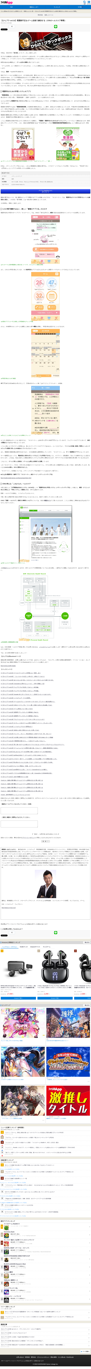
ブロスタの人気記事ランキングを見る (10, 1212)
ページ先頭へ (85, 1354)
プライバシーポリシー (28, 840)
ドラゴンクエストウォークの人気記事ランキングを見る (14, 1191)
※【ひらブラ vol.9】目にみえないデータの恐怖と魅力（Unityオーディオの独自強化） (26, 751)
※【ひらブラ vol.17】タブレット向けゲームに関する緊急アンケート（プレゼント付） (27, 723)
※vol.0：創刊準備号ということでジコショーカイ (15, 794)
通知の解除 (53, 1359)
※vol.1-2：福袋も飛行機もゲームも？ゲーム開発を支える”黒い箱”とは (22, 787)
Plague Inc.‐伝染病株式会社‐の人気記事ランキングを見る (14, 1205)
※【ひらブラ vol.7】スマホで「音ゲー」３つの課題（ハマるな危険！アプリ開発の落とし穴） (29, 759)
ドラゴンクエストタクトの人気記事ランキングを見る (14, 1218)
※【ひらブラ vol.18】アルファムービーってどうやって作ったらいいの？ (23, 719)
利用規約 (27, 1359)
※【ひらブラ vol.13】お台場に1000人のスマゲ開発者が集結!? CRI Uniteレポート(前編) (27, 737)
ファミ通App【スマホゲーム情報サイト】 (11, 11)
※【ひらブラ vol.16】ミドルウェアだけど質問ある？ (17, 726)
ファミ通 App (7, 2)
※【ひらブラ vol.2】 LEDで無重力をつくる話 (14, 776)
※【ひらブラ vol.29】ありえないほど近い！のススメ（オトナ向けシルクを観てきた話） (27, 680)
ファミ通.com (61, 1359)
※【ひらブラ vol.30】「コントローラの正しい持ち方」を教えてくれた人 (23, 676)
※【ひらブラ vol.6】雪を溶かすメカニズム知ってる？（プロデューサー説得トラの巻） (27, 762)
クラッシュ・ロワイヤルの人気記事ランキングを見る (14, 1185)
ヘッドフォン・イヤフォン (9, 949)
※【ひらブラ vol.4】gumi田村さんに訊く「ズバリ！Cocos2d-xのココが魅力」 (24, 769)
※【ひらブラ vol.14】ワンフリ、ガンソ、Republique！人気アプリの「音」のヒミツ (26, 733)
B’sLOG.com (70, 1359)
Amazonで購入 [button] (18, 1001)
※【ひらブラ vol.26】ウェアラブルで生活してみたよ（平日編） (20, 691)
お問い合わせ (20, 1359)
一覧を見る (87, 945)
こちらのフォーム (44, 647)
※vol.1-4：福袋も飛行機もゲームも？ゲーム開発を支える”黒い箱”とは (22, 780)
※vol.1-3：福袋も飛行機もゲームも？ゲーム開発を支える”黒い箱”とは (22, 784)
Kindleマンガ (23, 949)
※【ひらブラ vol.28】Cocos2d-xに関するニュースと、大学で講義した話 (22, 683)
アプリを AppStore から (45, 191)
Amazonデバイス (35, 949)
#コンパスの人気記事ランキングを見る (10, 1171)
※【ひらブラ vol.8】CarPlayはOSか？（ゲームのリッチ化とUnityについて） (24, 755)
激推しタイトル (49, 15)
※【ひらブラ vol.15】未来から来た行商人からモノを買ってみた (20, 730)
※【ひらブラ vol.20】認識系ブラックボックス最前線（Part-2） (20, 712)
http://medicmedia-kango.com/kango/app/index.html (16, 478)
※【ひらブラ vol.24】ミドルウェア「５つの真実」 (16, 698)
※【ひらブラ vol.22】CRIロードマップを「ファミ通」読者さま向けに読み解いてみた (26, 705)
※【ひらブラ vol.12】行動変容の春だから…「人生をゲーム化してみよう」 (23, 741)
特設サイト (6, 568)
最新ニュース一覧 (28, 11)
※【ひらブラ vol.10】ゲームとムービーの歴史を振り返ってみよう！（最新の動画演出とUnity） (29, 748)
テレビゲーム (46, 949)
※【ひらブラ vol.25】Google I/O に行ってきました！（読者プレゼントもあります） (26, 694)
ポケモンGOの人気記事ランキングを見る (11, 1198)
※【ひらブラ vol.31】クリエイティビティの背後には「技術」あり (21, 673)
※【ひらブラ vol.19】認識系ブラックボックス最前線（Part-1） (20, 716)
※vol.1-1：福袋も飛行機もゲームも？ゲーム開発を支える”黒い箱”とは (22, 791)
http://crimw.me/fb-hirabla (8, 666)
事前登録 (40, 15)
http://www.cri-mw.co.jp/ (9, 910)
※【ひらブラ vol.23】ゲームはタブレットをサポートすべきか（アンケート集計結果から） (28, 701)
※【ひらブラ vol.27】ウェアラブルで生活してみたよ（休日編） (20, 687)
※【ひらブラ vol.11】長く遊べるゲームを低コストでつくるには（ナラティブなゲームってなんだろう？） (33, 744)
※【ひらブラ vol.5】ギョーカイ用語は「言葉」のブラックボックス (21, 766)
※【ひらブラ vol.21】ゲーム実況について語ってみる (17, 708)
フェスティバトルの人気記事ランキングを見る (12, 1178)
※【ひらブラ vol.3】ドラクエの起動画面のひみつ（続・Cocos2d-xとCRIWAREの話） (27, 773)
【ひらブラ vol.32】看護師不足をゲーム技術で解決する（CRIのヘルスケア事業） (56, 11)
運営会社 (33, 1359)
